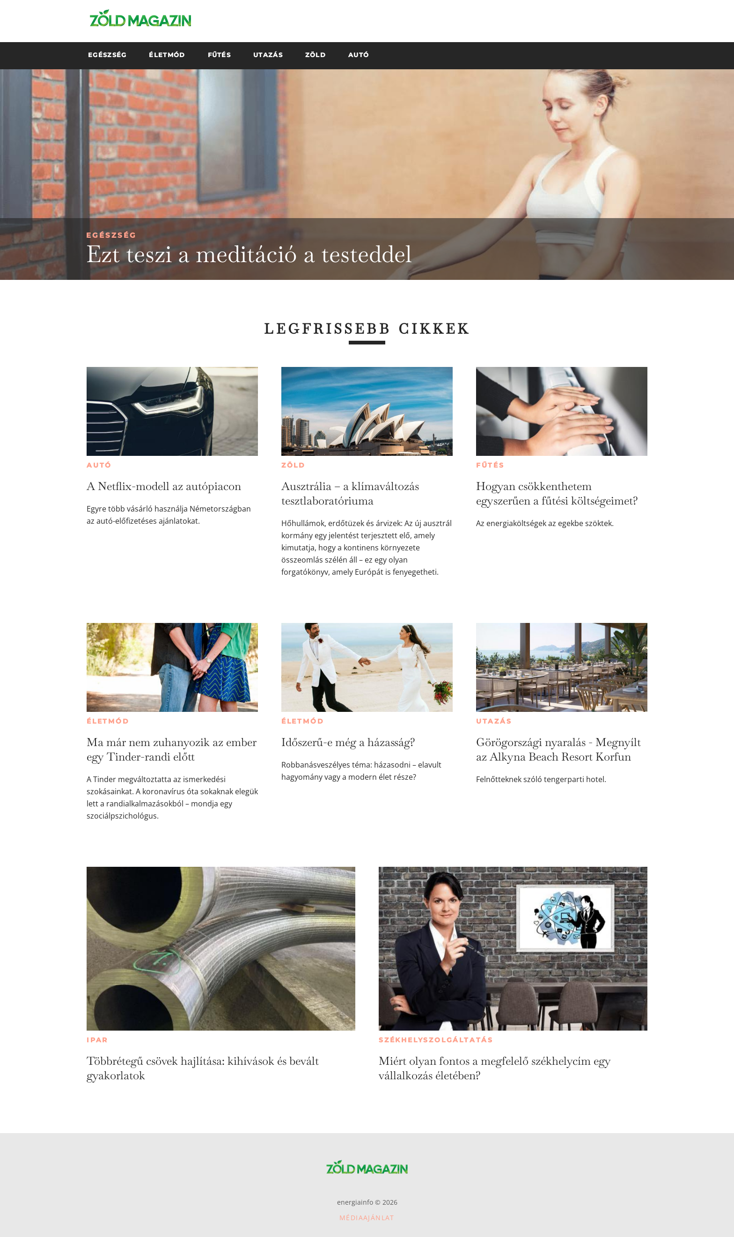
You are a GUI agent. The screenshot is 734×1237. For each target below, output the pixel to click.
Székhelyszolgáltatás (436, 1040)
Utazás (494, 721)
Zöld (293, 465)
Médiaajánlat (367, 1217)
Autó (99, 465)
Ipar (97, 1040)
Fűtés (490, 465)
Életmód (108, 721)
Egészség (111, 235)
